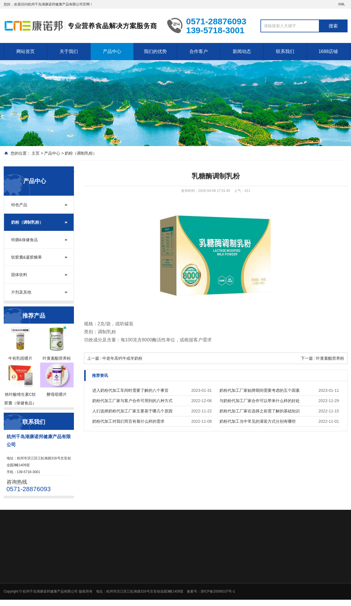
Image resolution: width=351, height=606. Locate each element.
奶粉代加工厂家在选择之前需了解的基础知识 (259, 411)
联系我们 (285, 51)
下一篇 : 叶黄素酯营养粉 (322, 358)
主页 (36, 153)
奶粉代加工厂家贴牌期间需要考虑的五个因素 (259, 390)
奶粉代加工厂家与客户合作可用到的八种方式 (132, 400)
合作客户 (198, 51)
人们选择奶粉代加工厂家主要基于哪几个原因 (132, 411)
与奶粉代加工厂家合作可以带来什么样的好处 (259, 400)
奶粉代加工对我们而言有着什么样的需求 (128, 421)
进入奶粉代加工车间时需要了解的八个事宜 (130, 390)
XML (341, 4)
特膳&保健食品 (24, 239)
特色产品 (19, 204)
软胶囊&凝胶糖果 (26, 257)
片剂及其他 (21, 292)
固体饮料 (19, 274)
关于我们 (69, 51)
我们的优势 (155, 51)
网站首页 (25, 51)
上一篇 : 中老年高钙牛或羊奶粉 (115, 358)
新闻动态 (242, 51)
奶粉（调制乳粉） (81, 153)
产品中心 (112, 51)
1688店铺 (328, 51)
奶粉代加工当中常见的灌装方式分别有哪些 (257, 421)
